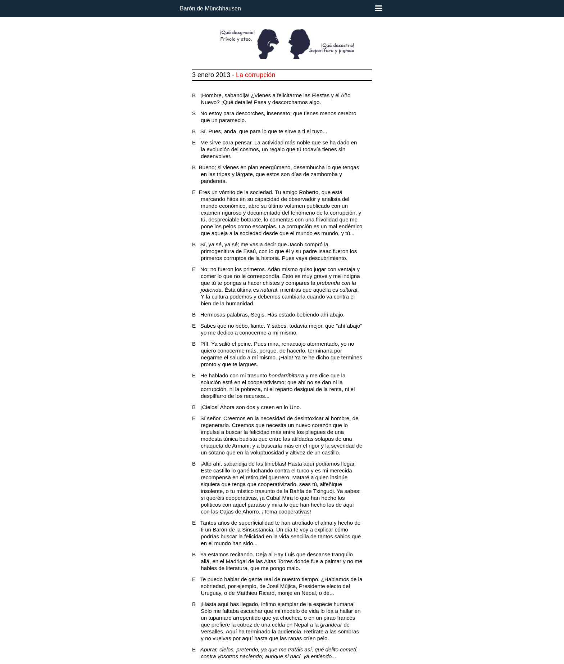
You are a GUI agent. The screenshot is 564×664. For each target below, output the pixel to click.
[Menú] (378, 9)
